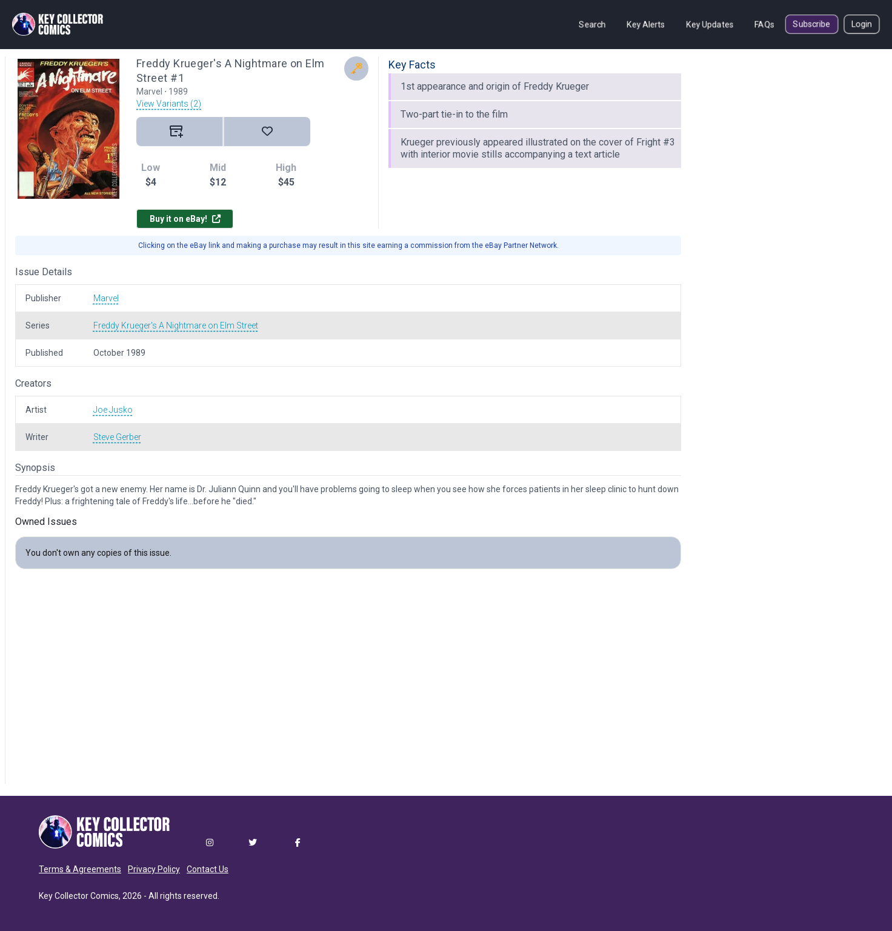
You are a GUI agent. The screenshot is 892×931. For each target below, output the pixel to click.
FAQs (764, 24)
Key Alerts (646, 24)
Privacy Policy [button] (154, 869)
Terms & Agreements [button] (80, 869)
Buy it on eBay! (185, 219)
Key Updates (710, 24)
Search (592, 24)
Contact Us (207, 869)
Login (861, 24)
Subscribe (812, 24)
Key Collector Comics (79, 896)
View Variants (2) (168, 103)
